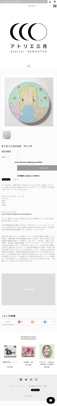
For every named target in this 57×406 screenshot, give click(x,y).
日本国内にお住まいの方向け (28, 176)
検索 (54, 6)
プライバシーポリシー (17, 386)
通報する (16, 179)
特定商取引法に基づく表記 (38, 386)
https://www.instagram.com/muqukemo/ (17, 214)
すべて (8, 322)
